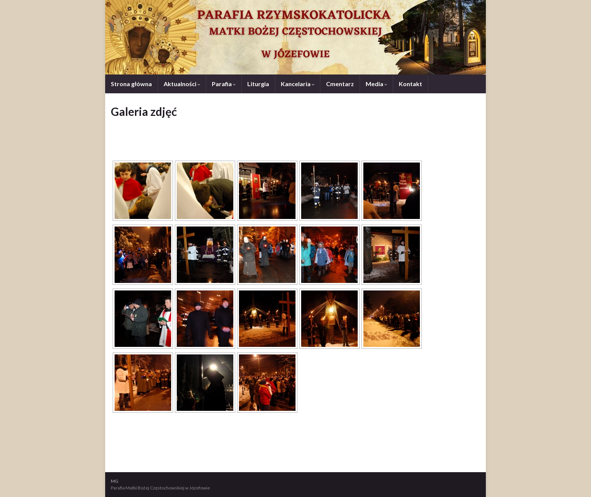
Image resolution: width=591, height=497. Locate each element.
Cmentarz (340, 83)
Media (376, 83)
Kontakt (410, 83)
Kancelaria (297, 83)
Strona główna (131, 83)
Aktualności (182, 83)
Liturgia (258, 83)
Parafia (224, 83)
